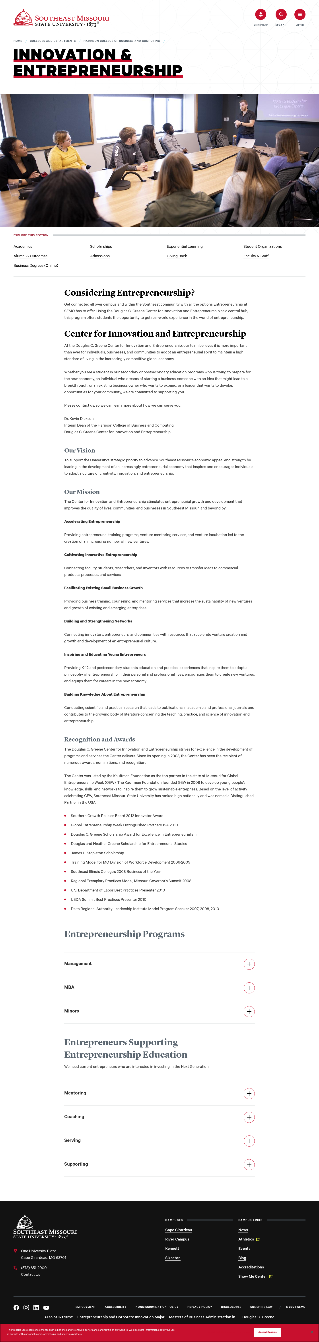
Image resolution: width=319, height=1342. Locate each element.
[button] (260, 18)
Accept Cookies (267, 1332)
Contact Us (30, 1275)
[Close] (312, 1332)
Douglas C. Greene (258, 1317)
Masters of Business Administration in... (203, 1317)
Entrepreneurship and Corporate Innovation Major (121, 1317)
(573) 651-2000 (34, 1268)
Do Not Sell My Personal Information (228, 1332)
